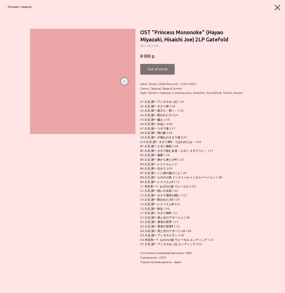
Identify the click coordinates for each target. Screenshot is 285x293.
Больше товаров (19, 6)
